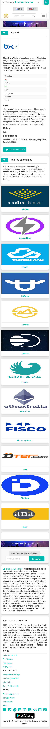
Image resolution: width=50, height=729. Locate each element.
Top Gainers (8, 659)
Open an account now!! (15, 149)
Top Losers (7, 663)
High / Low (7, 667)
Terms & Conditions (11, 694)
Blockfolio (7, 682)
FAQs (5, 706)
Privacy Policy (8, 698)
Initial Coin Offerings (11, 675)
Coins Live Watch (10, 655)
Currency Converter (11, 678)
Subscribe (36, 559)
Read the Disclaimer (13, 569)
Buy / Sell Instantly (11, 686)
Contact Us (7, 702)
